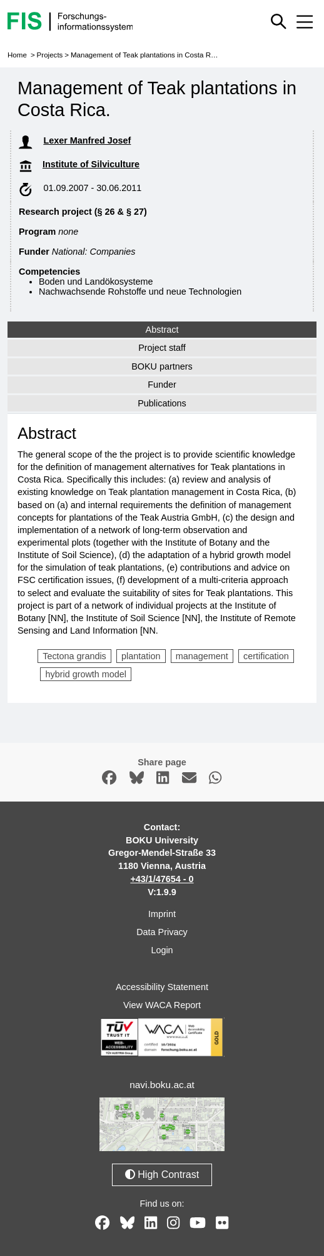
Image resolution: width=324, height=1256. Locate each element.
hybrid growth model (85, 674)
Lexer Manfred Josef (87, 140)
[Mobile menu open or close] (304, 21)
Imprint (162, 914)
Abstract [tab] (162, 330)
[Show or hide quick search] (278, 21)
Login (162, 950)
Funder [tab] (162, 385)
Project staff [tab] (162, 348)
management (202, 656)
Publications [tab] (162, 403)
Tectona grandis (74, 656)
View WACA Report (162, 1005)
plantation (140, 656)
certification (266, 656)
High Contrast (162, 1174)
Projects (50, 55)
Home (17, 55)
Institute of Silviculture (91, 164)
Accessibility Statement (162, 987)
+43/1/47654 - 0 (161, 879)
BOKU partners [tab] (162, 366)
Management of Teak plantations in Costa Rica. (146, 55)
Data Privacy (162, 932)
